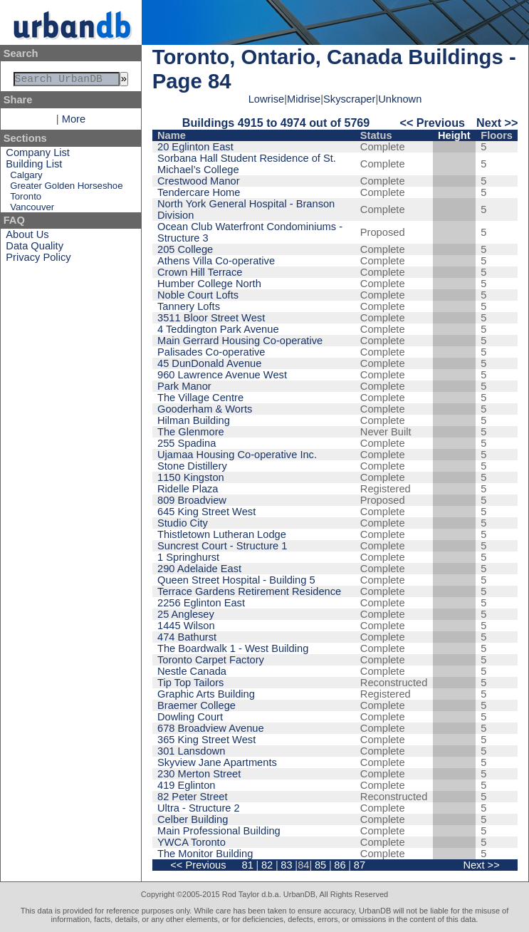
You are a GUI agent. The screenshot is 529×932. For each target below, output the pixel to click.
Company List (38, 155)
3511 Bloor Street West (211, 317)
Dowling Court (190, 717)
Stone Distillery (192, 466)
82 (267, 865)
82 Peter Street (192, 796)
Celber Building (192, 819)
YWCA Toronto (191, 842)
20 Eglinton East (195, 146)
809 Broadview (191, 500)
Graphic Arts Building (206, 694)
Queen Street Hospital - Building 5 (236, 580)
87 (359, 865)
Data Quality (34, 248)
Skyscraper (349, 99)
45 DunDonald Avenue (209, 363)
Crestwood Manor (198, 181)
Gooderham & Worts (204, 409)
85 (320, 865)
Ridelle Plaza (188, 489)
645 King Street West (206, 511)
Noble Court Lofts (198, 295)
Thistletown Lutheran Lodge (221, 534)
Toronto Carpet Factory (210, 660)
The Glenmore (190, 431)
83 (286, 865)
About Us (27, 237)
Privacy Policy (38, 260)
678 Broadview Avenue (210, 728)
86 (339, 865)
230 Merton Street (199, 774)
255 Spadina (186, 443)
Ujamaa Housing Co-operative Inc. (237, 454)
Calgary (26, 177)
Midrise (303, 99)
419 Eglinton (186, 785)
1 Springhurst (188, 557)
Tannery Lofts (188, 306)
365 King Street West (206, 739)
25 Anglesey (185, 614)
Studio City (182, 523)
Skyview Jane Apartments (217, 762)
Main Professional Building (219, 831)
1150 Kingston (190, 477)
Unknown (399, 99)
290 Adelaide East (199, 568)
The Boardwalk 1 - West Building (232, 648)
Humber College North (209, 283)
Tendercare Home (199, 192)
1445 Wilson (186, 625)
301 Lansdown (191, 751)
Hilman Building (193, 420)
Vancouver (32, 209)
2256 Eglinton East (201, 603)
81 (247, 865)
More (73, 122)
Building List (34, 166)
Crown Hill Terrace (199, 272)
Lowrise (266, 99)
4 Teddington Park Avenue (218, 329)
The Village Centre (200, 397)
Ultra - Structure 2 (198, 808)
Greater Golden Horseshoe (66, 188)
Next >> (497, 122)
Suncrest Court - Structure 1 (222, 546)
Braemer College (196, 705)
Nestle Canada (191, 671)
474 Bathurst (186, 637)
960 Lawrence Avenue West (222, 374)
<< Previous (432, 122)
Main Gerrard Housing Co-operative (240, 340)
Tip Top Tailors (190, 682)
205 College (185, 249)
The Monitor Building (205, 853)
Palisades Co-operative (211, 352)
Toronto (25, 199)
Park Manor (184, 386)
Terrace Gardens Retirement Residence (249, 591)
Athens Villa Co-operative (216, 260)
